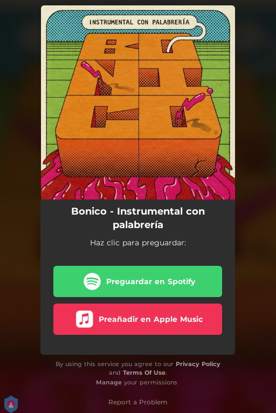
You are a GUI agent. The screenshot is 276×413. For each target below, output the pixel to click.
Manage (109, 382)
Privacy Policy (198, 364)
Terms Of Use (144, 372)
